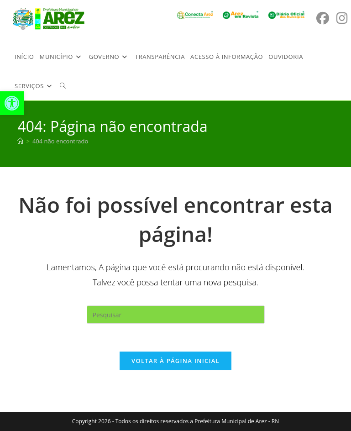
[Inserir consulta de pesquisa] (176, 314)
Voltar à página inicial (175, 361)
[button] (12, 103)
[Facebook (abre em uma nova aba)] (323, 18)
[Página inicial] (20, 141)
